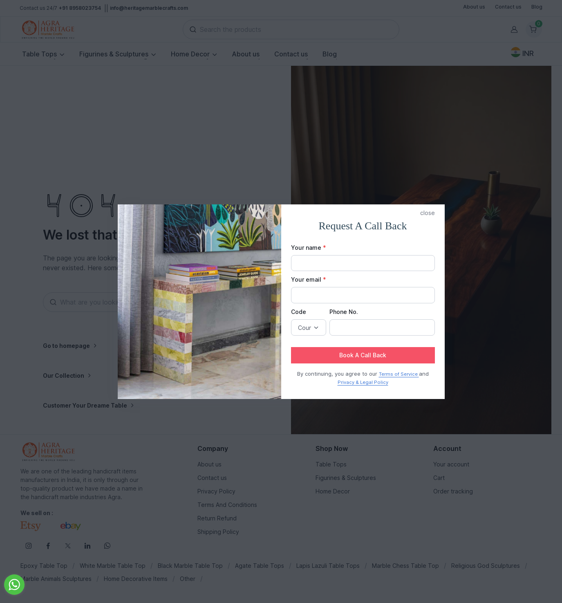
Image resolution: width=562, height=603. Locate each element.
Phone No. (343, 311)
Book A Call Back (362, 355)
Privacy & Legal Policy (363, 382)
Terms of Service (399, 374)
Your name (308, 247)
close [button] (427, 212)
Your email (308, 279)
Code (298, 311)
